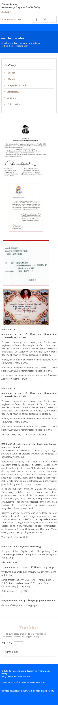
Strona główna (33, 43)
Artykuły (11, 97)
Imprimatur (22, 46)
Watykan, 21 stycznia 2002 (14, 536)
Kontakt (16, 19)
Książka (11, 72)
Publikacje (9, 46)
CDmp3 (11, 79)
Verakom (40, 682)
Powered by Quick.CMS (13, 682)
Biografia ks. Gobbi (17, 85)
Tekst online (14, 104)
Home (7, 19)
